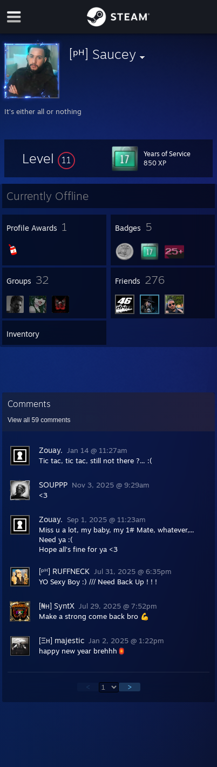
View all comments (39, 420)
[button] (48, 158)
